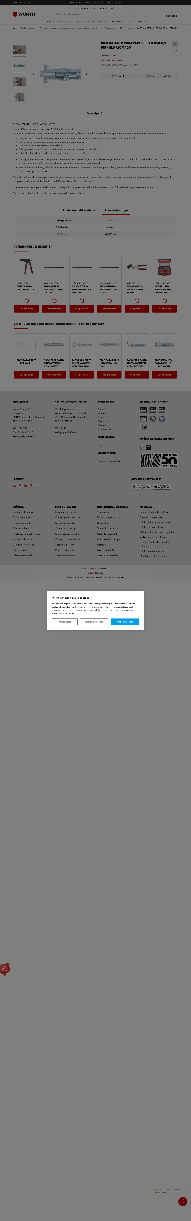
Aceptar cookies (125, 621)
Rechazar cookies (94, 621)
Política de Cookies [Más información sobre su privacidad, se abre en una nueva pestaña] (66, 613)
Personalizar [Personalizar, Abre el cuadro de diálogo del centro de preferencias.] (65, 621)
